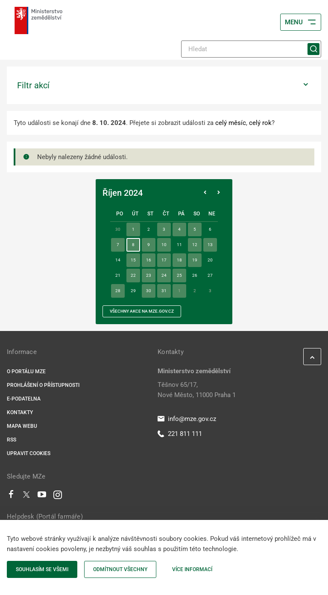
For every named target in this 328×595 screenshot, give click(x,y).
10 (164, 244)
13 (210, 244)
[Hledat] (251, 49)
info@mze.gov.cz (187, 419)
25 (179, 275)
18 (179, 260)
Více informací (192, 569)
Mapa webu (22, 426)
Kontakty (20, 412)
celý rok (260, 123)
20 (210, 260)
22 (133, 275)
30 (148, 290)
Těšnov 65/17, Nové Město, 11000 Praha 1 (197, 390)
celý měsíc (230, 123)
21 (117, 275)
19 (194, 260)
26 (194, 275)
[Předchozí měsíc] (205, 193)
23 (148, 275)
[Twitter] (26, 496)
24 (164, 275)
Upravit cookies (28, 453)
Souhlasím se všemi (42, 569)
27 (210, 275)
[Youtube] (42, 496)
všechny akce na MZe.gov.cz (142, 311)
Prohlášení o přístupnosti (43, 385)
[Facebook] (11, 496)
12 (194, 244)
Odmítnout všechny (120, 569)
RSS (11, 440)
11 (179, 244)
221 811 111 (180, 434)
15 (133, 260)
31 (164, 290)
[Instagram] (57, 496)
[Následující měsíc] (219, 193)
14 (117, 260)
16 (148, 260)
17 (164, 260)
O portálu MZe (26, 371)
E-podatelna (24, 399)
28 (117, 290)
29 (133, 290)
